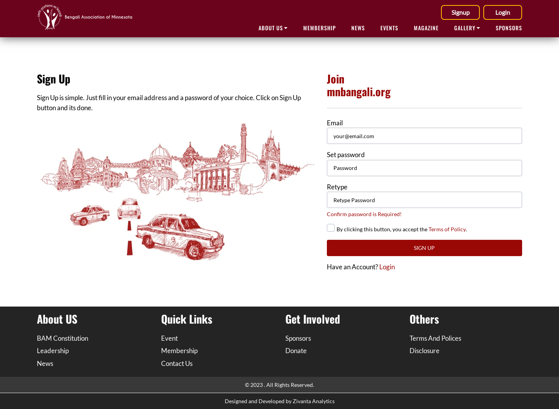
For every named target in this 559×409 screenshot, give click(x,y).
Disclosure (424, 351)
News (45, 363)
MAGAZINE (426, 28)
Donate (296, 351)
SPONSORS (509, 28)
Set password (346, 155)
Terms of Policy (447, 229)
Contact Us (177, 363)
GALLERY (467, 28)
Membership (319, 28)
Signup (460, 12)
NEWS (358, 28)
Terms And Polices (435, 338)
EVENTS (389, 28)
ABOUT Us (273, 28)
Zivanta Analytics (314, 401)
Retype (337, 187)
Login (502, 12)
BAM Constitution (62, 338)
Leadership (53, 351)
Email (335, 123)
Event (169, 338)
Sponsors (298, 338)
